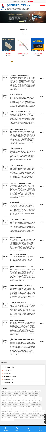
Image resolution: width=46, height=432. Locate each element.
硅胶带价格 (9, 404)
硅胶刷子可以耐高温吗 (16, 397)
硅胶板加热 (22, 404)
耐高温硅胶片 (17, 413)
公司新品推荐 (8, 55)
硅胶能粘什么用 (15, 404)
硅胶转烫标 (16, 402)
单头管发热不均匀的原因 (8, 373)
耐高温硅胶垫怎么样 (23, 393)
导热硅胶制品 (20, 417)
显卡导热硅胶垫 (21, 406)
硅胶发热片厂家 (20, 415)
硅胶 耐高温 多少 (38, 400)
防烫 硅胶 (28, 402)
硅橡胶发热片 (10, 393)
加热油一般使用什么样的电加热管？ (19, 255)
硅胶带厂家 (14, 415)
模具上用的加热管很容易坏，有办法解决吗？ (21, 285)
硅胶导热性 (3, 408)
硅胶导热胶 (3, 415)
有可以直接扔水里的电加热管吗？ (18, 321)
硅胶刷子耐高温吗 (31, 397)
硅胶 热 (42, 413)
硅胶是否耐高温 (30, 391)
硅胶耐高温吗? (17, 411)
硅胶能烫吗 (30, 413)
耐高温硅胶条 (27, 415)
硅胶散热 (36, 393)
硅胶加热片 (15, 400)
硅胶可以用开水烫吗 (12, 395)
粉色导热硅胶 (16, 393)
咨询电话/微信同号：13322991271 (19, 1)
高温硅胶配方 (31, 400)
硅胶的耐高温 (3, 393)
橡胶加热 (34, 406)
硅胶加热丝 (9, 408)
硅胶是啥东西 (20, 408)
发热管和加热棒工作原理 (8, 379)
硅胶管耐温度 (24, 391)
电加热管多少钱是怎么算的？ (17, 165)
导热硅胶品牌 (3, 391)
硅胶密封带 (32, 395)
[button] (3, 17)
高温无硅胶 (27, 404)
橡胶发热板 (40, 417)
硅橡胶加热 (26, 417)
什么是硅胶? (3, 400)
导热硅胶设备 (20, 400)
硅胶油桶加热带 (17, 391)
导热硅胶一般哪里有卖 (34, 415)
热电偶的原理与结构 (15, 202)
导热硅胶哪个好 (22, 402)
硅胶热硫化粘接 (4, 411)
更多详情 (42, 78)
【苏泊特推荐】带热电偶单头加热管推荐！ (20, 111)
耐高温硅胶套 (3, 402)
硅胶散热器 (9, 417)
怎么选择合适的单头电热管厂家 (10, 367)
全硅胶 (9, 397)
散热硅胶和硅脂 (4, 397)
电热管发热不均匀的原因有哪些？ (10, 376)
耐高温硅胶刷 (38, 408)
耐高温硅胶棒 (24, 397)
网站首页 (6, 429)
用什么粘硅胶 (3, 417)
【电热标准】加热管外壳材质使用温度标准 (20, 184)
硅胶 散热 (25, 408)
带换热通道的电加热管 (15, 238)
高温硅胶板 (3, 413)
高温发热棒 (14, 408)
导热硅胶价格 (26, 395)
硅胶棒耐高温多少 (41, 411)
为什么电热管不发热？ (8, 370)
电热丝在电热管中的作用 (8, 383)
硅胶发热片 (9, 400)
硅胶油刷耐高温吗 (4, 395)
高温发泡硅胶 (20, 395)
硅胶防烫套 (33, 404)
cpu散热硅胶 (3, 406)
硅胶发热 (36, 395)
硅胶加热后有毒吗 (36, 413)
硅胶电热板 (15, 417)
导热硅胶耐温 (38, 404)
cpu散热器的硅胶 (38, 391)
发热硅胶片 (35, 411)
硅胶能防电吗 (24, 413)
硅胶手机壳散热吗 (38, 397)
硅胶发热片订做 (31, 393)
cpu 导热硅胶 (23, 411)
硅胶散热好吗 (3, 404)
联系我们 (40, 429)
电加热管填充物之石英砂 (16, 148)
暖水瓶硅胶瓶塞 (28, 406)
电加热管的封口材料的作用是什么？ (19, 219)
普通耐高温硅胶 (10, 402)
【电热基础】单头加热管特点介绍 (18, 302)
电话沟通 (17, 429)
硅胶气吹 (25, 400)
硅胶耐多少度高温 (32, 408)
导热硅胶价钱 (10, 411)
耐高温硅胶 (9, 406)
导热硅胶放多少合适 (10, 413)
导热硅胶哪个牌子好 (35, 402)
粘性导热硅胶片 (10, 391)
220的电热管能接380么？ (16, 94)
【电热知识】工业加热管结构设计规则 (19, 76)
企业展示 (29, 429)
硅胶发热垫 (39, 406)
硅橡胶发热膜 (15, 406)
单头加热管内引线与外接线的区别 (18, 130)
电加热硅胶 (9, 415)
